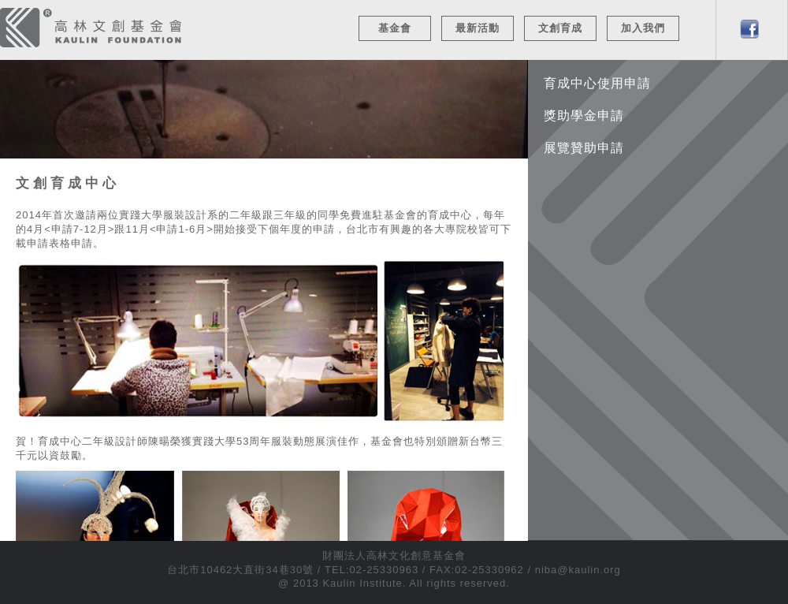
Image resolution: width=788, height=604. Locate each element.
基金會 (394, 28)
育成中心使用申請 (597, 83)
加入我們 (643, 28)
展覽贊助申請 (584, 148)
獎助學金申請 (584, 115)
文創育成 (560, 28)
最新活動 (477, 28)
